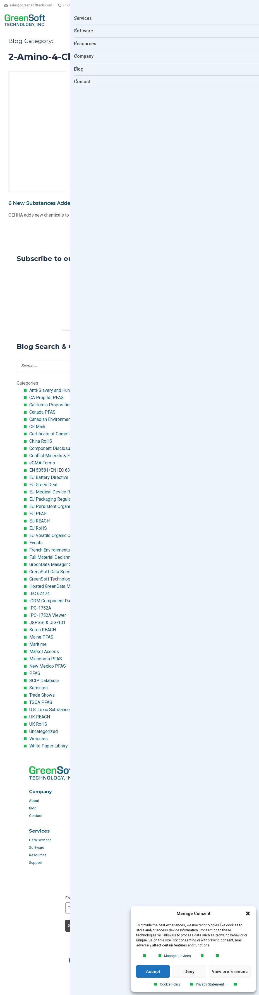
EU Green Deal (43, 484)
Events (36, 542)
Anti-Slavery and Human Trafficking (63, 390)
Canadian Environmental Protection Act (66, 419)
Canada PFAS (42, 412)
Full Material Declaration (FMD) (59, 557)
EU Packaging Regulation (53, 499)
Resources (37, 855)
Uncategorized (43, 731)
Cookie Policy (170, 984)
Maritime (38, 644)
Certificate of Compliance (54, 434)
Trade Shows (42, 695)
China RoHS (40, 441)
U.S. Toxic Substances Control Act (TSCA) (69, 709)
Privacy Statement (210, 984)
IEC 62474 (39, 593)
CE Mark (37, 426)
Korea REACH (42, 629)
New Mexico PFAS (47, 666)
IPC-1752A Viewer (47, 615)
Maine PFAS (41, 637)
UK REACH (39, 717)
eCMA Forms (42, 463)
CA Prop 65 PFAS (46, 397)
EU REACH (39, 521)
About (34, 801)
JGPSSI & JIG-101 (47, 622)
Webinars (38, 738)
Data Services (40, 840)
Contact (35, 816)
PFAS (34, 673)
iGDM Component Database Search (63, 600)
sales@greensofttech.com (30, 5)
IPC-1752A (40, 608)
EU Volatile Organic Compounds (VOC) (66, 535)
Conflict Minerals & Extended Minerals (66, 455)
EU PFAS (38, 513)
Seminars (38, 687)
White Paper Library (48, 746)
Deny (189, 971)
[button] (248, 913)
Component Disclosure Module (59, 448)
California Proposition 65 (53, 404)
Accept (153, 971)
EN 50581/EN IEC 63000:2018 (58, 470)
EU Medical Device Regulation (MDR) (65, 492)
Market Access (44, 651)
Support (35, 862)
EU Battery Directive (48, 477)
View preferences (230, 971)
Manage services (177, 956)
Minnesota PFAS (45, 658)
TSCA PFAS (40, 702)
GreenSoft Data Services (53, 571)
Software (36, 847)
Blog (33, 808)
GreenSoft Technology (51, 579)
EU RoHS (38, 528)
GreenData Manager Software (58, 564)
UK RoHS (38, 724)
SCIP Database (44, 680)
